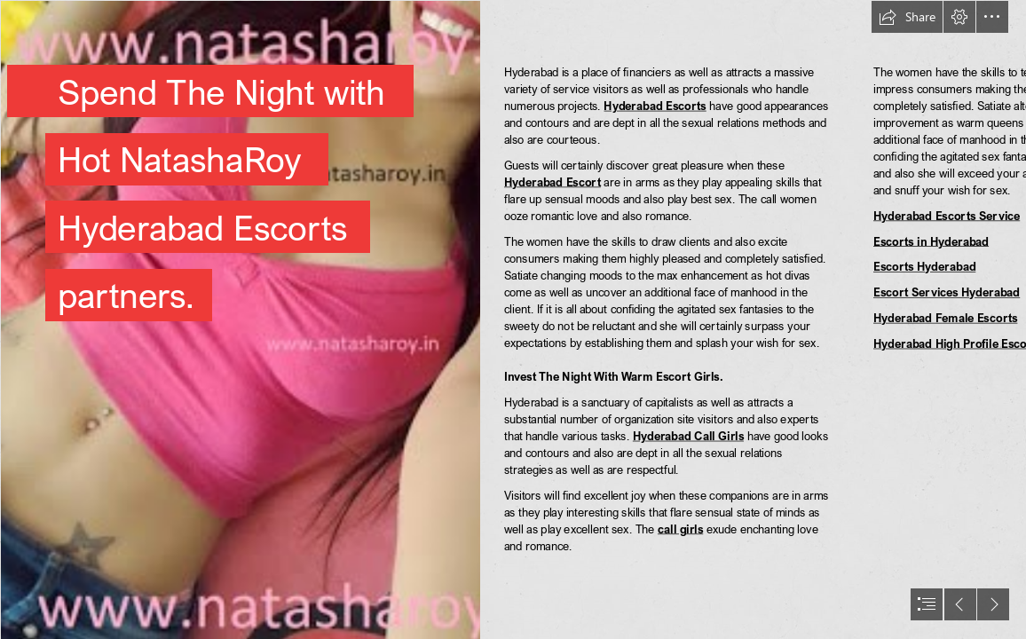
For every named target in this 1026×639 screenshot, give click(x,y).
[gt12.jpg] (239, 319)
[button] (907, 17)
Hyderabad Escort (552, 181)
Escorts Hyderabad (924, 266)
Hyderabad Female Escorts (945, 317)
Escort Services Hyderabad (946, 292)
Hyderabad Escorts (655, 105)
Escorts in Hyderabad (931, 241)
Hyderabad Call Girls (688, 435)
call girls (680, 528)
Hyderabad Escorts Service (946, 215)
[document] (513, 319)
